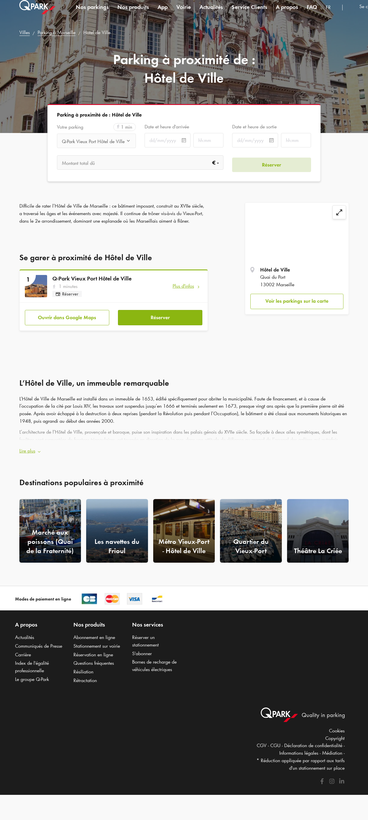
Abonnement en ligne (94, 633)
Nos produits (133, 12)
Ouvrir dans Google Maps (67, 315)
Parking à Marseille (56, 32)
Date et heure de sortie (254, 126)
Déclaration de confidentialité (313, 741)
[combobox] (332, 13)
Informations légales (298, 749)
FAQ (312, 12)
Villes (24, 32)
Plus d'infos (183, 286)
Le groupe (32, 675)
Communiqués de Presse (38, 642)
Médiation (332, 749)
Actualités (211, 12)
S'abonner (142, 649)
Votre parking (70, 127)
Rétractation (85, 676)
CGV (262, 741)
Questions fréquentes (93, 659)
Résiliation (83, 667)
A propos (287, 12)
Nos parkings (92, 12)
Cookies (337, 726)
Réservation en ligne (93, 650)
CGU (275, 741)
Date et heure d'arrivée (167, 126)
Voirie (183, 12)
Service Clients (249, 12)
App (163, 12)
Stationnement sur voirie (96, 642)
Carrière (23, 650)
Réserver (160, 315)
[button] (184, 447)
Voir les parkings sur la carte (296, 301)
